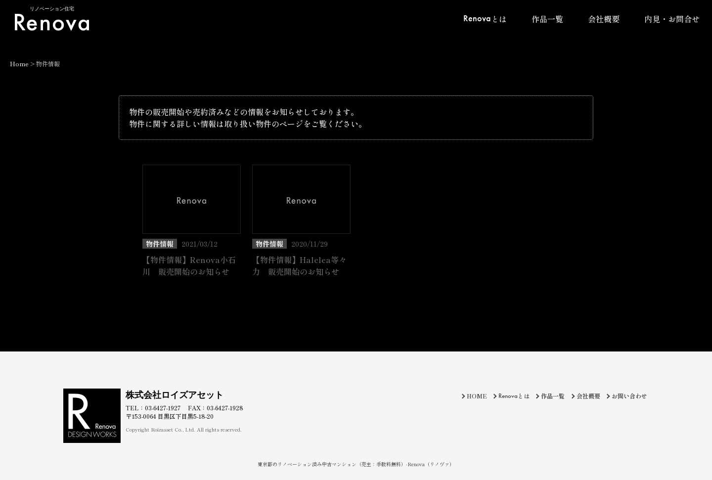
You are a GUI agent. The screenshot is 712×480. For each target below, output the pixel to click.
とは (485, 18)
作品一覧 (547, 19)
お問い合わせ (629, 396)
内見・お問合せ (672, 19)
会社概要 (604, 19)
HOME (477, 396)
